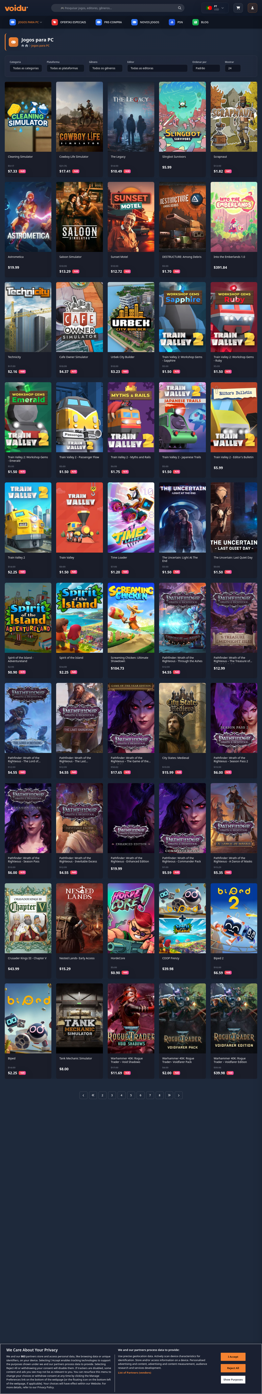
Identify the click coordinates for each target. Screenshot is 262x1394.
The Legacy (118, 156)
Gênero (93, 62)
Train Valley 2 (16, 557)
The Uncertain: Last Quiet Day (233, 557)
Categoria (15, 62)
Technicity (14, 357)
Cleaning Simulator (20, 156)
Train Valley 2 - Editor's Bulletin (234, 457)
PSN (176, 22)
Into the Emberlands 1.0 (229, 257)
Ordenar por (199, 62)
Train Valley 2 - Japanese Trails (181, 457)
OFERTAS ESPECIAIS (69, 22)
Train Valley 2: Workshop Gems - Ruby (234, 358)
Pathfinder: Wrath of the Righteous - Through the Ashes (182, 659)
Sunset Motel (119, 257)
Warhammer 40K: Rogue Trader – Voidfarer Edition (230, 1060)
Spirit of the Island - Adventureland (21, 659)
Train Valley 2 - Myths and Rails (131, 457)
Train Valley (66, 557)
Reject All (233, 1368)
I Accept (233, 1357)
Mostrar (229, 62)
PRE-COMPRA (109, 22)
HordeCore (118, 958)
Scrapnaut (220, 156)
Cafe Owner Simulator (73, 357)
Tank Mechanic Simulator (75, 1058)
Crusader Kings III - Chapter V (27, 958)
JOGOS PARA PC (26, 22)
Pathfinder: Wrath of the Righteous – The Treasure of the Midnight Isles (232, 661)
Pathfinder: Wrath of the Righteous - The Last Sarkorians (75, 761)
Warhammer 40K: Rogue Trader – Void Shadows (127, 1060)
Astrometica (16, 257)
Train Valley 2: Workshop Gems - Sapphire (182, 358)
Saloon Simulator (70, 257)
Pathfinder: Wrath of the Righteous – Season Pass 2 (231, 759)
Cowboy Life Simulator (73, 156)
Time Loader (119, 557)
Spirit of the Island (71, 658)
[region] (131, 1369)
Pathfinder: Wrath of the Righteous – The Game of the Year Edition (130, 761)
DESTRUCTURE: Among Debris (181, 257)
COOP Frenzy (170, 958)
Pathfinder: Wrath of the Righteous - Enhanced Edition (130, 859)
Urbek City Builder (122, 357)
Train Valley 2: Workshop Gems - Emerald (28, 459)
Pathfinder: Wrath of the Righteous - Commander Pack (181, 859)
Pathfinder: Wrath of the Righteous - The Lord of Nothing (23, 761)
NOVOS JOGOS (145, 22)
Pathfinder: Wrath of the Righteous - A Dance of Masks (233, 859)
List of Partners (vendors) (134, 1372)
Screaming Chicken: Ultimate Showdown (129, 659)
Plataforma (53, 62)
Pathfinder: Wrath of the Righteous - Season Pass (23, 859)
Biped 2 (219, 958)
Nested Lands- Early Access (76, 958)
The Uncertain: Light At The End (180, 559)
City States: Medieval (175, 758)
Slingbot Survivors (174, 156)
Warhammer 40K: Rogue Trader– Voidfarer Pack (178, 1060)
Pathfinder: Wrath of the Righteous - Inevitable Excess (78, 859)
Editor (130, 62)
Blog (200, 22)
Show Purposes (233, 1380)
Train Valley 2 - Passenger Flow (79, 457)
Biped (11, 1058)
